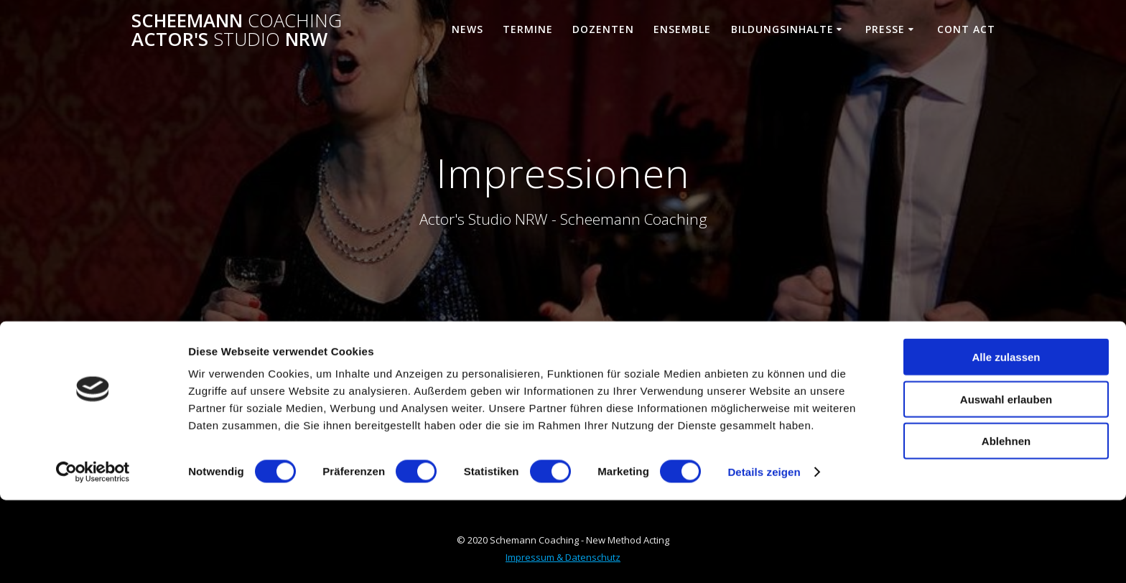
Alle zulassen (1006, 440)
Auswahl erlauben (1006, 482)
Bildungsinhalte (782, 29)
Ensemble (682, 29)
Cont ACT (966, 29)
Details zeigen (763, 555)
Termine (528, 29)
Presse (885, 29)
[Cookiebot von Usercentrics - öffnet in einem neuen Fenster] (93, 555)
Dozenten (603, 29)
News (467, 29)
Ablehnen (1006, 524)
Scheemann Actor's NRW (236, 29)
